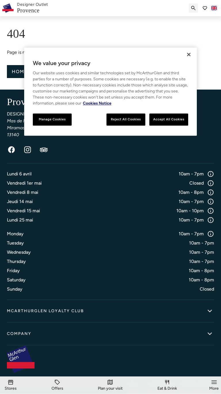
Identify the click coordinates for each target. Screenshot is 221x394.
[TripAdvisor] (43, 150)
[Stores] (11, 385)
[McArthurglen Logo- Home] (8, 8)
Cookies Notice (97, 103)
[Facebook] (11, 150)
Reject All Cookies (126, 119)
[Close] (188, 54)
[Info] (210, 174)
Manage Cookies (52, 119)
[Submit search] (193, 8)
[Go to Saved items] (204, 8)
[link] (32, 8)
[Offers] (57, 385)
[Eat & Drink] (167, 385)
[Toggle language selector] (214, 8)
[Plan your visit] (110, 385)
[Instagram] (27, 150)
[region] (110, 92)
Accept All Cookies (168, 119)
